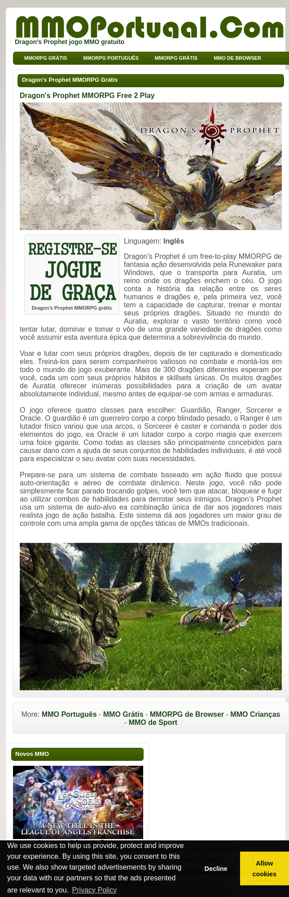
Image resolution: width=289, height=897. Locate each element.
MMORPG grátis (45, 58)
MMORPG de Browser (187, 714)
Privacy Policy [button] (94, 890)
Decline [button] (215, 868)
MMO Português (69, 714)
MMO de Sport (153, 722)
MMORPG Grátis (176, 58)
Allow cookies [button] (265, 869)
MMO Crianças (255, 714)
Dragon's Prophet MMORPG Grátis (70, 79)
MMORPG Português (110, 58)
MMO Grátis (123, 714)
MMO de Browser (237, 58)
